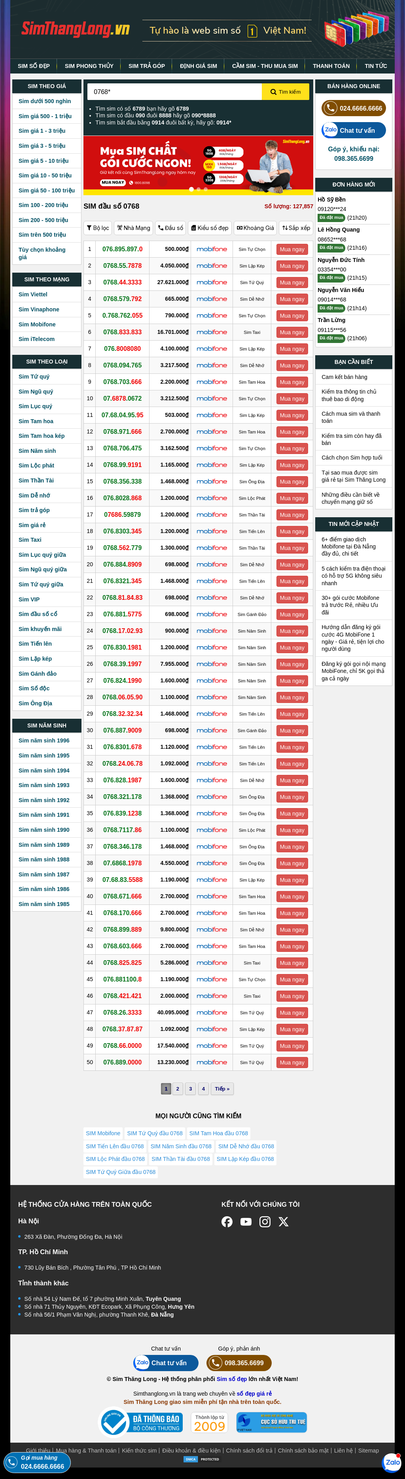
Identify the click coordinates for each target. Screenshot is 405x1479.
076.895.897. (125, 249)
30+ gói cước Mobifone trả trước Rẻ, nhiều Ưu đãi (350, 605)
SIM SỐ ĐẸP (34, 66)
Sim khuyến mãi (40, 629)
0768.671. (125, 896)
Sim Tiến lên (35, 644)
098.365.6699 (235, 1374)
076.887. (125, 730)
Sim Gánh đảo (38, 674)
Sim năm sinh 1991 (44, 815)
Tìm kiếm (286, 92)
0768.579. (125, 299)
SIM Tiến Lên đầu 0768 (115, 1150)
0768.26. (125, 1012)
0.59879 (125, 514)
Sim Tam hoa (36, 421)
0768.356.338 (125, 481)
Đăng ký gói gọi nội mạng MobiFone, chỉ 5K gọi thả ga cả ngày (354, 671)
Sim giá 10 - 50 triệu (45, 175)
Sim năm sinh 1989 (44, 845)
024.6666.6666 (352, 108)
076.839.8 (125, 813)
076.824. (125, 680)
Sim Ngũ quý (36, 391)
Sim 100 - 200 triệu (43, 205)
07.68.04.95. (125, 415)
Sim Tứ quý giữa (41, 584)
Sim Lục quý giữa (42, 555)
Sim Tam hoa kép (42, 436)
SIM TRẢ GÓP (147, 66)
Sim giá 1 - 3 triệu (42, 131)
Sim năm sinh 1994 (44, 770)
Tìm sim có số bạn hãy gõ (142, 109)
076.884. (125, 564)
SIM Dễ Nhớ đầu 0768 (248, 1150)
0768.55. (125, 265)
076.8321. (125, 581)
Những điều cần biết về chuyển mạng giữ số (351, 498)
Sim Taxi (30, 540)
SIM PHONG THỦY (89, 66)
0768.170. (125, 913)
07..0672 (125, 398)
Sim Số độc (34, 688)
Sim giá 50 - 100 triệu (47, 190)
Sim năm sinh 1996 (44, 740)
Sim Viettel (33, 294)
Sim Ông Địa (35, 703)
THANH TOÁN (331, 66)
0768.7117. (125, 830)
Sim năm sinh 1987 (44, 874)
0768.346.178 (125, 846)
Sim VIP (29, 599)
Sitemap (368, 1462)
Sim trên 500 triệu (42, 235)
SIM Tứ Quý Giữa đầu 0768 (121, 1182)
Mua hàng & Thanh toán (86, 1462)
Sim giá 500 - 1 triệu (45, 116)
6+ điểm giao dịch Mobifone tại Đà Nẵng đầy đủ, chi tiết (349, 546)
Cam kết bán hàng (344, 377)
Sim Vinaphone (39, 309)
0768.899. (125, 929)
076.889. (125, 1062)
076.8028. (125, 498)
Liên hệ (343, 1462)
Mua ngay (292, 249)
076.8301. (125, 747)
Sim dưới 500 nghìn (45, 101)
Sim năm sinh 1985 (44, 904)
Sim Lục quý (35, 406)
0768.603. (125, 946)
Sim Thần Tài (36, 480)
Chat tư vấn (348, 130)
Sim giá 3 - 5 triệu (42, 146)
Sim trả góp (34, 510)
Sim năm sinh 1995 (44, 755)
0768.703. (125, 382)
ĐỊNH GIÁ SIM (198, 66)
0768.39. (125, 664)
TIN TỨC (376, 66)
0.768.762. (125, 315)
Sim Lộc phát (36, 465)
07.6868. (125, 863)
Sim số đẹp (232, 1390)
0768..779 (125, 548)
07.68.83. (125, 880)
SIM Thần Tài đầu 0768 (182, 1165)
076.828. (125, 780)
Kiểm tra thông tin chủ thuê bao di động (349, 395)
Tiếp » (221, 1089)
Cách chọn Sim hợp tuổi (352, 457)
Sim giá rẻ (32, 525)
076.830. (125, 647)
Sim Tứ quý (34, 376)
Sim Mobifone (37, 324)
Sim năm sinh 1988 (44, 859)
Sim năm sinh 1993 (44, 785)
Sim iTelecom (37, 339)
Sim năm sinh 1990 (44, 830)
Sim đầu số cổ (38, 614)
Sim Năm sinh (37, 451)
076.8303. (125, 531)
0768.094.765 (125, 365)
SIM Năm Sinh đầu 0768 (182, 1150)
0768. (125, 282)
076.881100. (125, 979)
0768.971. (125, 431)
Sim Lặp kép (35, 659)
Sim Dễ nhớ (34, 495)
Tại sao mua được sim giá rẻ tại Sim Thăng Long (354, 476)
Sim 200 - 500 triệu (43, 220)
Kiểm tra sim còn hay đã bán (352, 439)
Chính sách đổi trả (249, 1462)
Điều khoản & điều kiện (191, 1462)
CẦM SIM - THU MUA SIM (265, 66)
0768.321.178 (125, 797)
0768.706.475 (125, 448)
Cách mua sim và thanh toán (351, 417)
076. (125, 348)
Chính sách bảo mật (303, 1462)
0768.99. (125, 465)
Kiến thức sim (139, 1462)
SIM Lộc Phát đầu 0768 (115, 1165)
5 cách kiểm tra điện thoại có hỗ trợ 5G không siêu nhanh (354, 575)
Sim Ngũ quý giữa (43, 569)
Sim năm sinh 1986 (44, 889)
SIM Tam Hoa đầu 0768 (220, 1134)
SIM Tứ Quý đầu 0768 (156, 1134)
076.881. (125, 614)
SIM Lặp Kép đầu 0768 (247, 1165)
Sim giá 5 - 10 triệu (43, 161)
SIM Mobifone (103, 1134)
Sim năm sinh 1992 (44, 800)
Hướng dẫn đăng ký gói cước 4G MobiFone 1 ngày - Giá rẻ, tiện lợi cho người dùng (353, 638)
